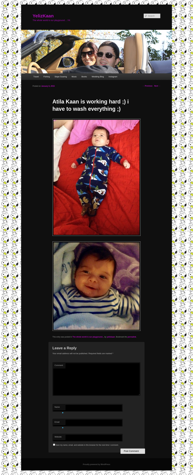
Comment (59, 365)
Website (58, 437)
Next (157, 86)
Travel (36, 76)
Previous (147, 86)
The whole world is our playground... (88, 337)
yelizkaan (111, 337)
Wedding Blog (98, 76)
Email (59, 423)
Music (74, 76)
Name (59, 408)
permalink (132, 337)
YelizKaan (43, 15)
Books (84, 76)
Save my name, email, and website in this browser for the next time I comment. (87, 445)
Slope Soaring (61, 76)
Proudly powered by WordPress (96, 464)
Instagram (113, 76)
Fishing (46, 76)
